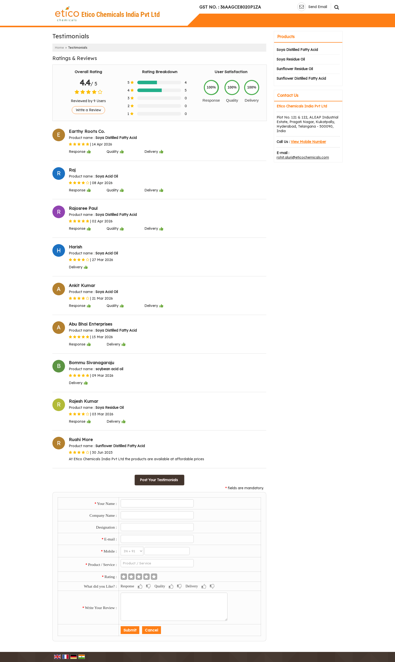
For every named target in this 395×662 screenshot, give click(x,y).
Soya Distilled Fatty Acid (297, 49)
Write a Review (88, 110)
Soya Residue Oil (291, 59)
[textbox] (157, 563)
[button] (308, 141)
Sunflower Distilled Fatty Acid (301, 78)
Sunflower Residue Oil (295, 69)
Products (285, 36)
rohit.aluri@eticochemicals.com (303, 157)
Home (59, 47)
